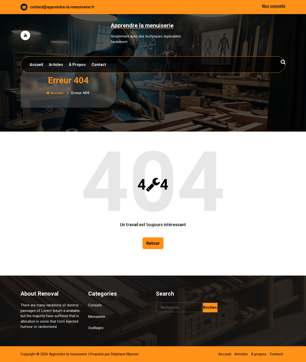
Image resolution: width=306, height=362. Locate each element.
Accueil (36, 64)
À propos (77, 64)
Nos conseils (273, 6)
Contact (99, 64)
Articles (56, 64)
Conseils (95, 305)
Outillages (96, 328)
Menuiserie (96, 316)
